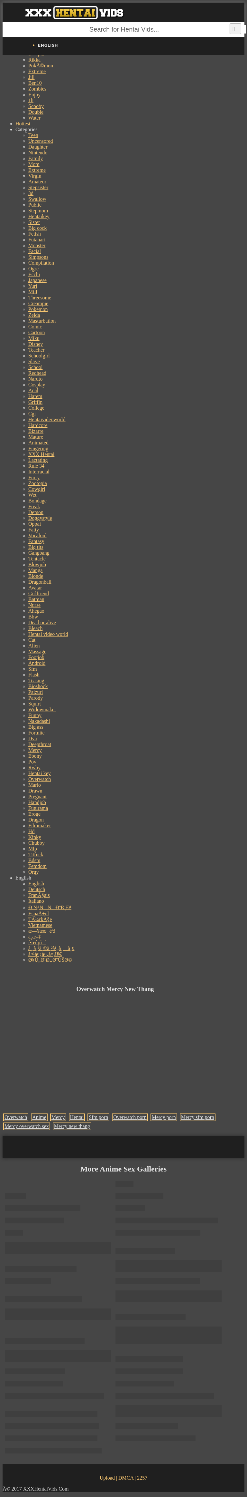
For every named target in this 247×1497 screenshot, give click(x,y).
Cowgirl (36, 489)
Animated (38, 442)
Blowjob (37, 564)
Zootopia (37, 483)
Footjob (36, 657)
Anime (39, 1117)
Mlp (32, 848)
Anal (33, 390)
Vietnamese (40, 925)
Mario (34, 785)
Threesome (39, 297)
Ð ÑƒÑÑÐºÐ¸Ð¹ (49, 907)
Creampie (38, 303)
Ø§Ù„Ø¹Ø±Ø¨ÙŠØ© (50, 960)
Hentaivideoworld (47, 419)
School (35, 367)
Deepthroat (39, 744)
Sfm (32, 669)
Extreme (37, 71)
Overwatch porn (130, 1117)
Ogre (33, 268)
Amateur (37, 181)
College (36, 408)
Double (35, 112)
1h (30, 100)
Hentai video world (48, 634)
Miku (34, 338)
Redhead (37, 373)
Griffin (35, 402)
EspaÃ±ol (38, 913)
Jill (31, 77)
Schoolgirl (39, 355)
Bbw (33, 616)
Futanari (36, 239)
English (36, 883)
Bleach (35, 628)
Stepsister (38, 187)
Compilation (41, 263)
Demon (35, 512)
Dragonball (39, 582)
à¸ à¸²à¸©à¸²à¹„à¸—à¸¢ (51, 948)
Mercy (35, 750)
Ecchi (34, 274)
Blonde (35, 576)
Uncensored (40, 141)
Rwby (34, 767)
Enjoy (34, 94)
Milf (32, 292)
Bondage (37, 500)
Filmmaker (39, 825)
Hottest (22, 123)
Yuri (32, 286)
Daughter (38, 147)
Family (35, 158)
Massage (37, 651)
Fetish (34, 234)
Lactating (38, 460)
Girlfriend (38, 593)
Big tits (35, 547)
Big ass (35, 727)
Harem (35, 396)
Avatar (35, 587)
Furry (34, 477)
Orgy (33, 872)
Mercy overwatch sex (27, 1126)
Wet (32, 495)
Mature (35, 437)
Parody (35, 698)
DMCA (125, 1478)
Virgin (34, 176)
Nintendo (38, 152)
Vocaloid (37, 535)
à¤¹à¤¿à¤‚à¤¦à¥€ (45, 954)
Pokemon (38, 309)
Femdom (37, 866)
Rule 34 (36, 466)
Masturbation (42, 321)
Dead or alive (42, 622)
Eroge (34, 814)
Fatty (33, 529)
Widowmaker (42, 709)
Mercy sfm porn (197, 1117)
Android (36, 663)
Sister (34, 222)
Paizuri (35, 692)
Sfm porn (98, 1117)
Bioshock (38, 686)
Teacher (36, 350)
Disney (35, 344)
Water (34, 118)
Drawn (35, 790)
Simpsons (38, 257)
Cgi (32, 413)
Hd (31, 831)
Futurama (38, 808)
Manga (35, 570)
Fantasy (36, 541)
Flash (34, 674)
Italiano (36, 901)
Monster (36, 245)
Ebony (35, 756)
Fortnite (36, 732)
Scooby (36, 106)
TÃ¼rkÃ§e (40, 919)
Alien (34, 645)
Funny (34, 715)
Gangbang (39, 553)
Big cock (37, 228)
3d (30, 193)
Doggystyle (40, 518)
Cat (31, 640)
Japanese (37, 280)
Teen (33, 135)
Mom (34, 164)
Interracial (39, 471)
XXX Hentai (41, 454)
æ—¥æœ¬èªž (42, 931)
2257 (142, 1478)
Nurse (34, 605)
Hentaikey (39, 216)
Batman (36, 599)
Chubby (36, 843)
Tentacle (37, 558)
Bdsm (34, 860)
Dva (32, 738)
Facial (34, 251)
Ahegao (36, 611)
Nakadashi (39, 721)
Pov (32, 761)
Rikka (34, 60)
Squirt (34, 703)
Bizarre (35, 431)
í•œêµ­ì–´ (37, 942)
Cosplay (36, 384)
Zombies (37, 89)
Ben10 (35, 83)
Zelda (34, 315)
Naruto (35, 379)
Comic (35, 326)
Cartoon (36, 332)
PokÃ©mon (40, 65)
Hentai (77, 1117)
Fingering (38, 448)
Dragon (36, 819)
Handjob (37, 802)
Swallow (37, 199)
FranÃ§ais (39, 895)
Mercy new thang (72, 1126)
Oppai (34, 524)
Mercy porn (164, 1117)
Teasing (36, 680)
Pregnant (37, 796)
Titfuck (35, 854)
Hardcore (38, 425)
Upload (107, 1478)
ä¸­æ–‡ (34, 936)
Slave (34, 361)
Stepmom (38, 210)
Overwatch (39, 779)
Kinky (34, 837)
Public (34, 205)
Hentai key (39, 773)
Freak (34, 506)
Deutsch (36, 889)
